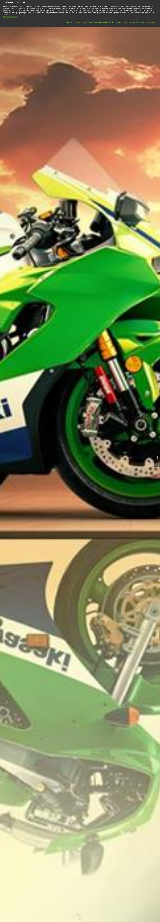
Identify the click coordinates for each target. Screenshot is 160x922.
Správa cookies (73, 22)
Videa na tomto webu (10, 17)
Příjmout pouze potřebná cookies (103, 22)
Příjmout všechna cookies (140, 22)
